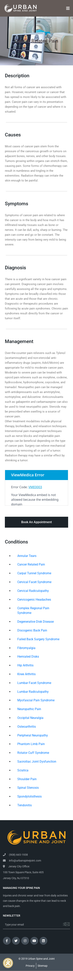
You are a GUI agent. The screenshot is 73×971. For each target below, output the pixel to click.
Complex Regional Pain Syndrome (33, 610)
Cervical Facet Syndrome (34, 582)
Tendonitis (24, 805)
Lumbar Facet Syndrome (34, 683)
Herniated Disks (28, 656)
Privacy (30, 965)
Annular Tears (26, 556)
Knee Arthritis (26, 674)
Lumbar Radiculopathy (33, 692)
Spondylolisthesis (29, 796)
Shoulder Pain (27, 779)
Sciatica (22, 770)
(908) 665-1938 (15, 854)
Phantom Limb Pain (31, 744)
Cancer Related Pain (31, 564)
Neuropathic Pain (29, 709)
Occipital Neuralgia (30, 718)
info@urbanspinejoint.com (22, 860)
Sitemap (42, 965)
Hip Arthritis (25, 665)
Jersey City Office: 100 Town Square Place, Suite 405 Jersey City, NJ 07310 (23, 872)
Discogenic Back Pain (32, 630)
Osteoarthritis (26, 726)
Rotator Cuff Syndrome (33, 753)
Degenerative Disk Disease (35, 621)
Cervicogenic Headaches (34, 599)
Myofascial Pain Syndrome (36, 700)
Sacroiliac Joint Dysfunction (36, 761)
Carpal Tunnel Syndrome (34, 573)
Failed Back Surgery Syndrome (38, 639)
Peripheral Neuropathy (32, 735)
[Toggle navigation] (66, 8)
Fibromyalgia (26, 648)
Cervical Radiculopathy (33, 591)
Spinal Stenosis (28, 788)
